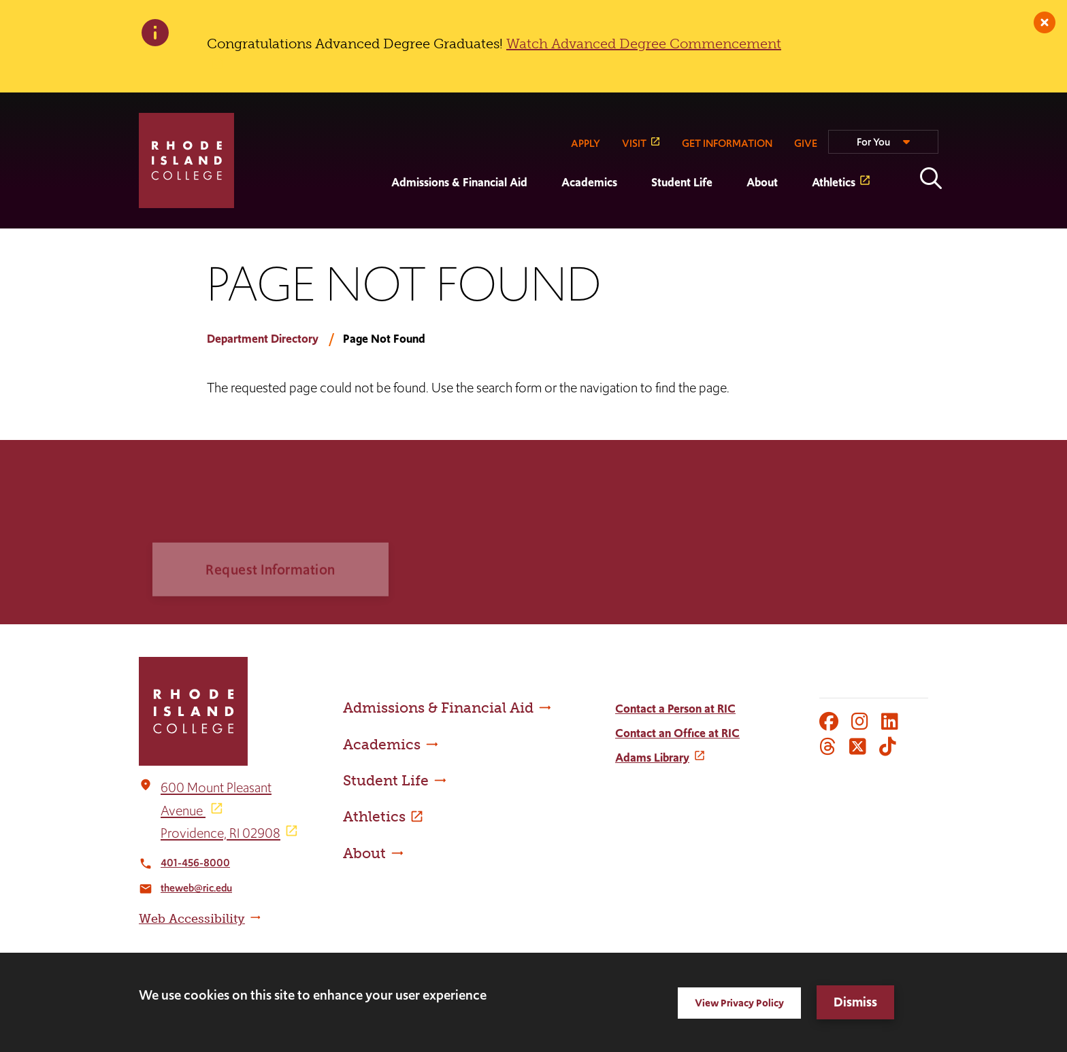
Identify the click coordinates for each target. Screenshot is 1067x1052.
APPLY (585, 143)
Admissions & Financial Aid (459, 182)
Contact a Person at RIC (675, 708)
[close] (1044, 22)
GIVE (805, 143)
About (762, 182)
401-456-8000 (195, 862)
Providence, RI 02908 (220, 833)
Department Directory (262, 338)
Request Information (270, 586)
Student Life (681, 182)
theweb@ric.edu (196, 888)
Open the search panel (931, 178)
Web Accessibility (192, 918)
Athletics (833, 182)
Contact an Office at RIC (677, 733)
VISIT (634, 143)
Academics (589, 182)
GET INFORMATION (727, 143)
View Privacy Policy (739, 1003)
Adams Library (652, 757)
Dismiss (855, 1002)
